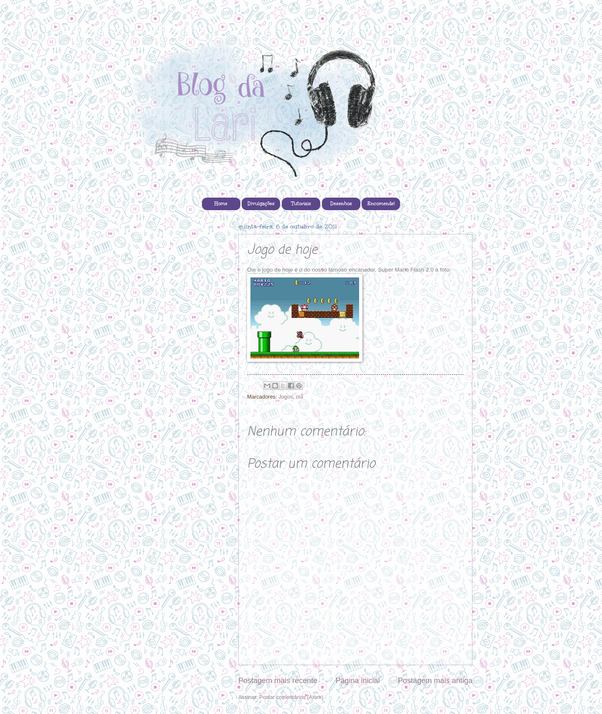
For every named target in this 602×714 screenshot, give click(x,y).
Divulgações (261, 204)
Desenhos (341, 204)
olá (299, 397)
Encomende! (381, 204)
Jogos (285, 397)
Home (220, 204)
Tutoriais (301, 204)
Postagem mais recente (277, 680)
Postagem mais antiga (435, 680)
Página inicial (357, 680)
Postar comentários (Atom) (291, 697)
